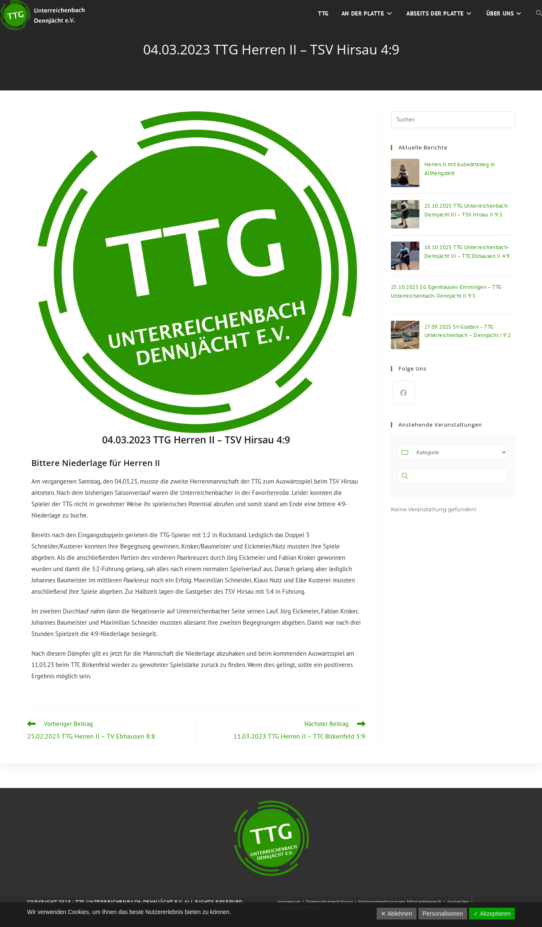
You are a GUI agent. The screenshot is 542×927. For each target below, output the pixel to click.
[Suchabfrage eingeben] (453, 119)
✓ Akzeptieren (492, 913)
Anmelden (458, 902)
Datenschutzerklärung (329, 902)
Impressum (289, 902)
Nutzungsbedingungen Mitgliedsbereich (400, 902)
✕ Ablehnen (396, 913)
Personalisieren (443, 913)
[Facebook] (403, 392)
